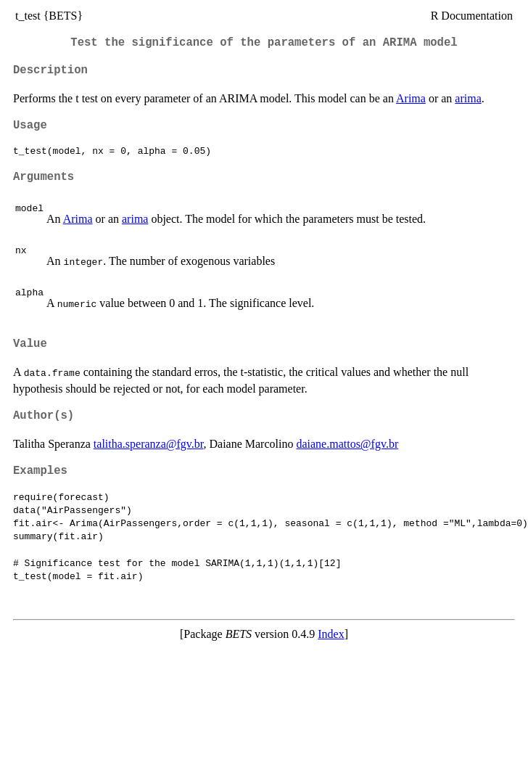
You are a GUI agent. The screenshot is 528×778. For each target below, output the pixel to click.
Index (331, 634)
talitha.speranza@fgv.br (149, 444)
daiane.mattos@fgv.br (347, 444)
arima (468, 98)
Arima (411, 98)
